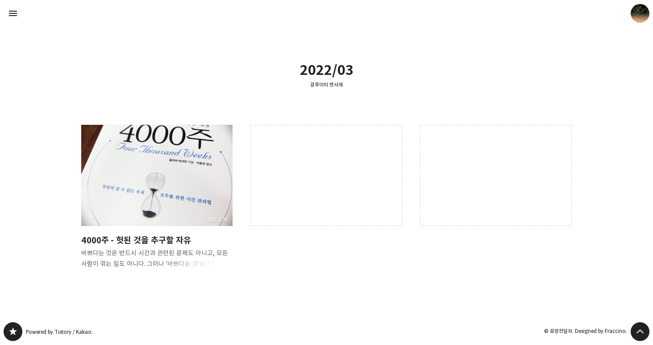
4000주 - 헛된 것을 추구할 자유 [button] (157, 204)
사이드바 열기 (13, 13)
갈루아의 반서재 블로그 (13, 331)
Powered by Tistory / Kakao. (59, 332)
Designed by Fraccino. (601, 331)
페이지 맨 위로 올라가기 (640, 331)
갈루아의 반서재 (326, 84)
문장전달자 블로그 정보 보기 (640, 13)
